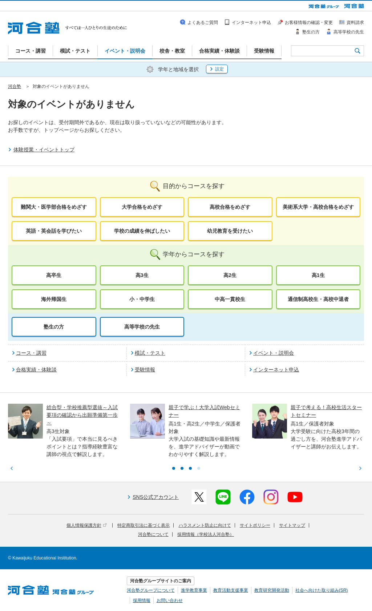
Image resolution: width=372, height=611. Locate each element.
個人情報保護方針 (86, 525)
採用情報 (141, 600)
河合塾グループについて (151, 590)
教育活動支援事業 (230, 590)
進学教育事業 (194, 590)
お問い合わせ (170, 600)
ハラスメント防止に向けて (205, 525)
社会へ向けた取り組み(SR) (321, 590)
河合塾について (153, 534)
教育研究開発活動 (271, 590)
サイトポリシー (255, 525)
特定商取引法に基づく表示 (143, 525)
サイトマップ (292, 525)
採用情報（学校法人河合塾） (205, 534)
